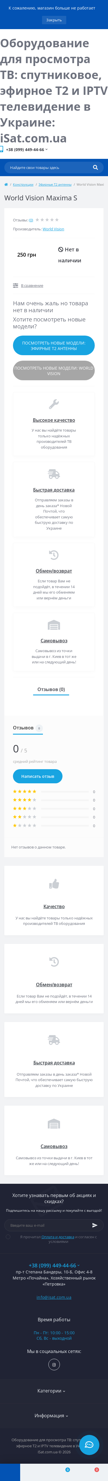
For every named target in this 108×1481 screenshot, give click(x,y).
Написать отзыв (37, 776)
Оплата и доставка (57, 1236)
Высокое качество (54, 420)
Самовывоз (54, 640)
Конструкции (23, 184)
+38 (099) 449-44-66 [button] (54, 1265)
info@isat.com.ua (54, 1297)
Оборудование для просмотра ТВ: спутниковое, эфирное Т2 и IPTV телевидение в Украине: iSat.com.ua (54, 90)
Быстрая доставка (54, 490)
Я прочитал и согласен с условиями (55, 1239)
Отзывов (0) (51, 689)
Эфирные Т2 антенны (55, 184)
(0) (31, 220)
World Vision (53, 229)
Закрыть (54, 19)
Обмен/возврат (54, 571)
